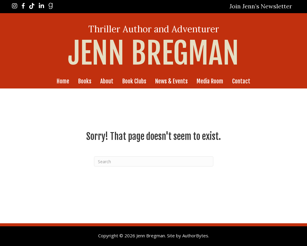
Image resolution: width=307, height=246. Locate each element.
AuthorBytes (195, 236)
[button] (260, 6)
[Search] (153, 161)
